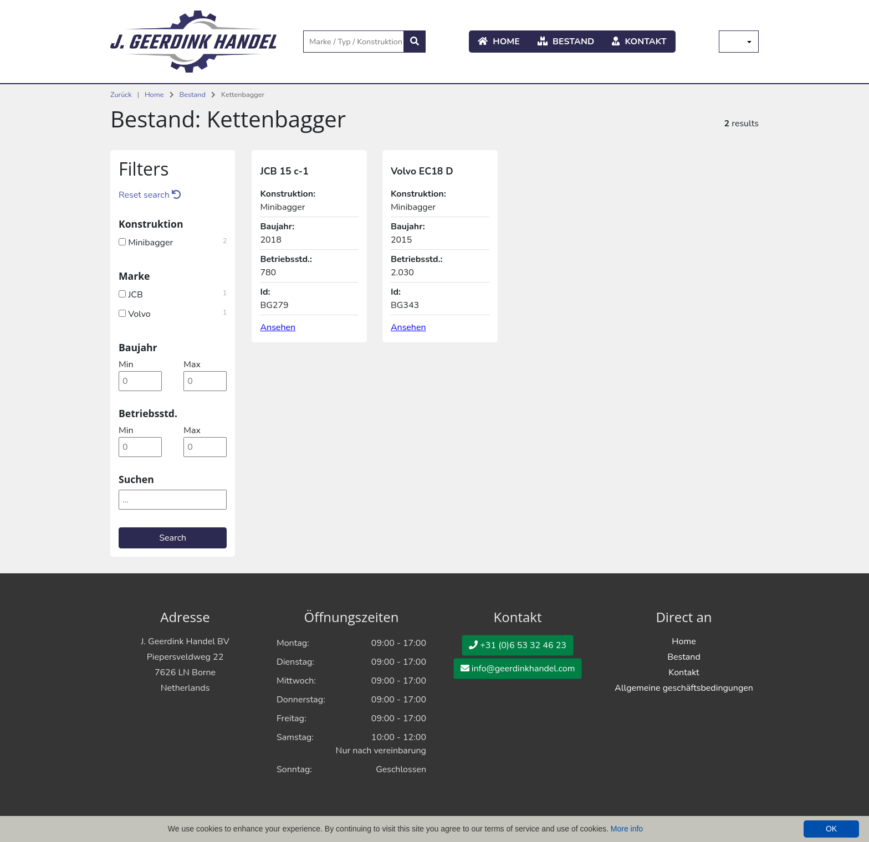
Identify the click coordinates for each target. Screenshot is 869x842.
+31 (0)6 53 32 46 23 (517, 645)
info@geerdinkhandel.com (518, 669)
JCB (173, 293)
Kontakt (639, 41)
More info (627, 828)
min (126, 364)
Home (499, 41)
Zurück (121, 95)
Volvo (173, 313)
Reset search (150, 195)
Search (172, 538)
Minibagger (173, 241)
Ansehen (277, 327)
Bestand (566, 41)
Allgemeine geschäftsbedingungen (684, 688)
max (192, 364)
